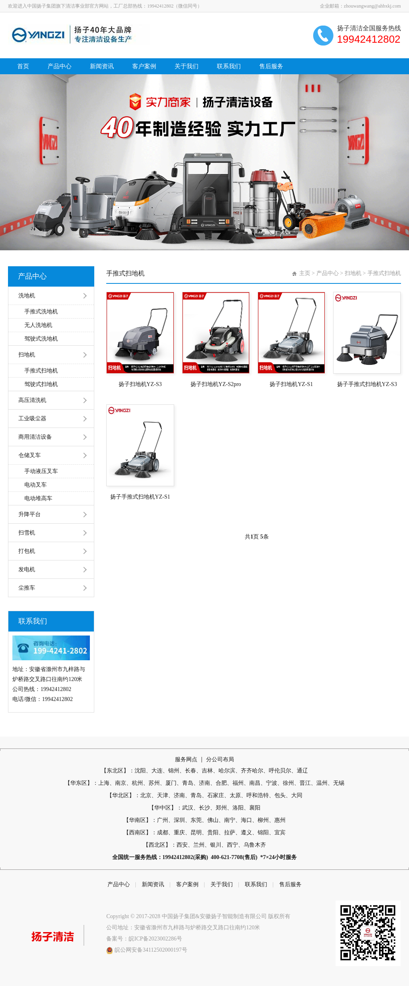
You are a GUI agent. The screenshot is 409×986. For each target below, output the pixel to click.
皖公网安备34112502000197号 (151, 950)
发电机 (26, 569)
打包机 (26, 551)
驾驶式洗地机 (41, 339)
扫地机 (26, 355)
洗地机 (26, 296)
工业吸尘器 (32, 419)
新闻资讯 (102, 66)
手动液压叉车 (41, 471)
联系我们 (229, 66)
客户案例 (144, 66)
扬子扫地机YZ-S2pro (216, 384)
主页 (304, 273)
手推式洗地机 (41, 312)
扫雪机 (26, 533)
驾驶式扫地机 (41, 384)
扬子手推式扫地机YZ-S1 (140, 497)
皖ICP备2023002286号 (155, 939)
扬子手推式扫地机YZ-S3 (367, 384)
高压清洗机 (32, 400)
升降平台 (29, 514)
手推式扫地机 (41, 371)
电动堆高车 (38, 498)
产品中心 (59, 66)
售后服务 (271, 66)
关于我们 (187, 66)
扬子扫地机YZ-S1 (291, 384)
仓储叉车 (29, 455)
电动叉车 (35, 485)
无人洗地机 (38, 325)
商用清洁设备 (35, 437)
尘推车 (26, 588)
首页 (23, 66)
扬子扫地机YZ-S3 (140, 384)
